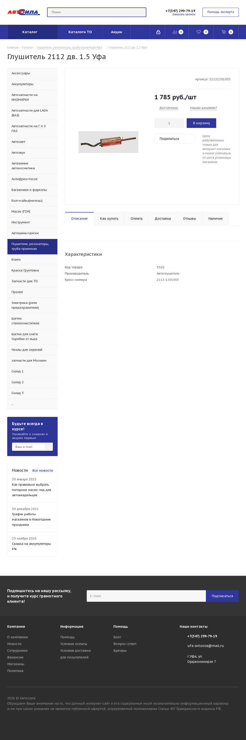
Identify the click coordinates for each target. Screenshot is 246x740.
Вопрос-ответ (124, 644)
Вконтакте (235, 723)
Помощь (67, 637)
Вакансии (15, 657)
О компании (17, 637)
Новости (14, 644)
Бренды (120, 650)
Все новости (42, 470)
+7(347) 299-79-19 (180, 11)
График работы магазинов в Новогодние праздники (31, 519)
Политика (15, 671)
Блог (117, 637)
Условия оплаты (73, 644)
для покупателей (74, 657)
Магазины (15, 664)
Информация (71, 626)
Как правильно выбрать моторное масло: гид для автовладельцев (31, 490)
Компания (16, 626)
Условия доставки (75, 650)
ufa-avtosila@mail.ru (205, 646)
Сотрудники (17, 650)
